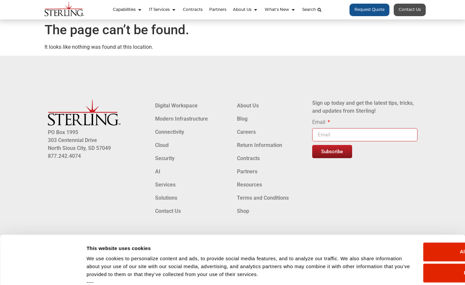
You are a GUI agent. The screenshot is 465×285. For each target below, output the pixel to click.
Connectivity (169, 132)
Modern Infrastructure (181, 119)
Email (319, 122)
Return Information (259, 145)
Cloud (162, 145)
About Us (248, 105)
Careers (246, 132)
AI (157, 171)
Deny (410, 213)
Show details (101, 272)
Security (165, 158)
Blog (242, 119)
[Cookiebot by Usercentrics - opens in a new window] (43, 272)
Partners (247, 171)
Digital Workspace (176, 105)
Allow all (410, 192)
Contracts (248, 158)
